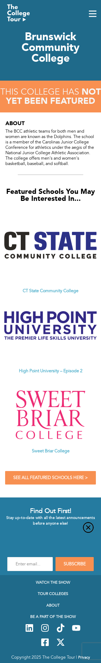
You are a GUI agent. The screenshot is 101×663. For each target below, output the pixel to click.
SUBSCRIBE (75, 564)
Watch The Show (53, 582)
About (53, 605)
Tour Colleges (53, 593)
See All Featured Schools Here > (50, 477)
